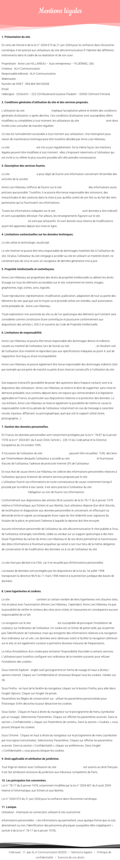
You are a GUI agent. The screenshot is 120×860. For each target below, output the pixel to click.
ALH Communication (31, 78)
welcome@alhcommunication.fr (30, 89)
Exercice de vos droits (71, 857)
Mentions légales (81, 852)
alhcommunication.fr (38, 110)
